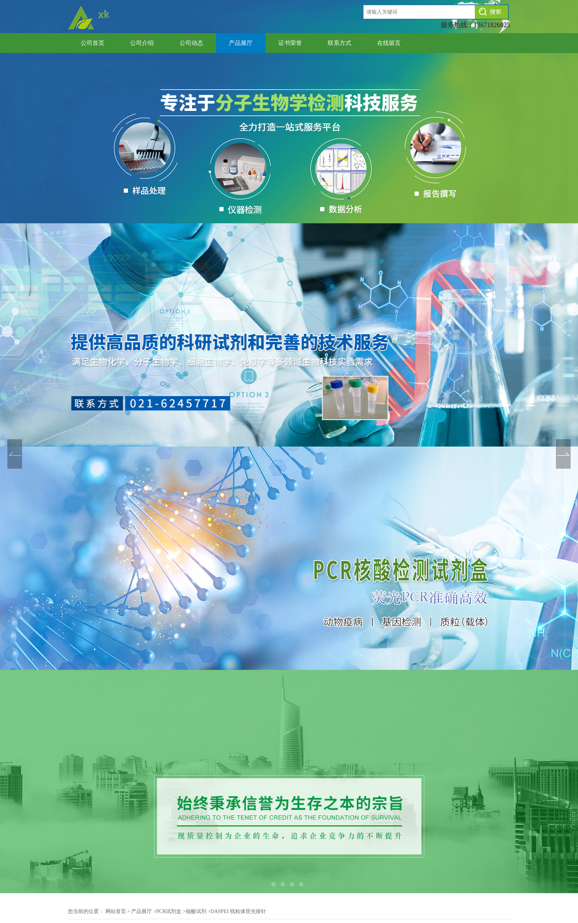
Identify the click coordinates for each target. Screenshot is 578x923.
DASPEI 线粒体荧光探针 (238, 911)
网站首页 (115, 911)
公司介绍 (142, 43)
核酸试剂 (196, 911)
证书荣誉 (290, 43)
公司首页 (92, 43)
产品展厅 (241, 43)
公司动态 (191, 43)
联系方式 (339, 43)
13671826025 (492, 25)
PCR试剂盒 (168, 911)
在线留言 (389, 43)
